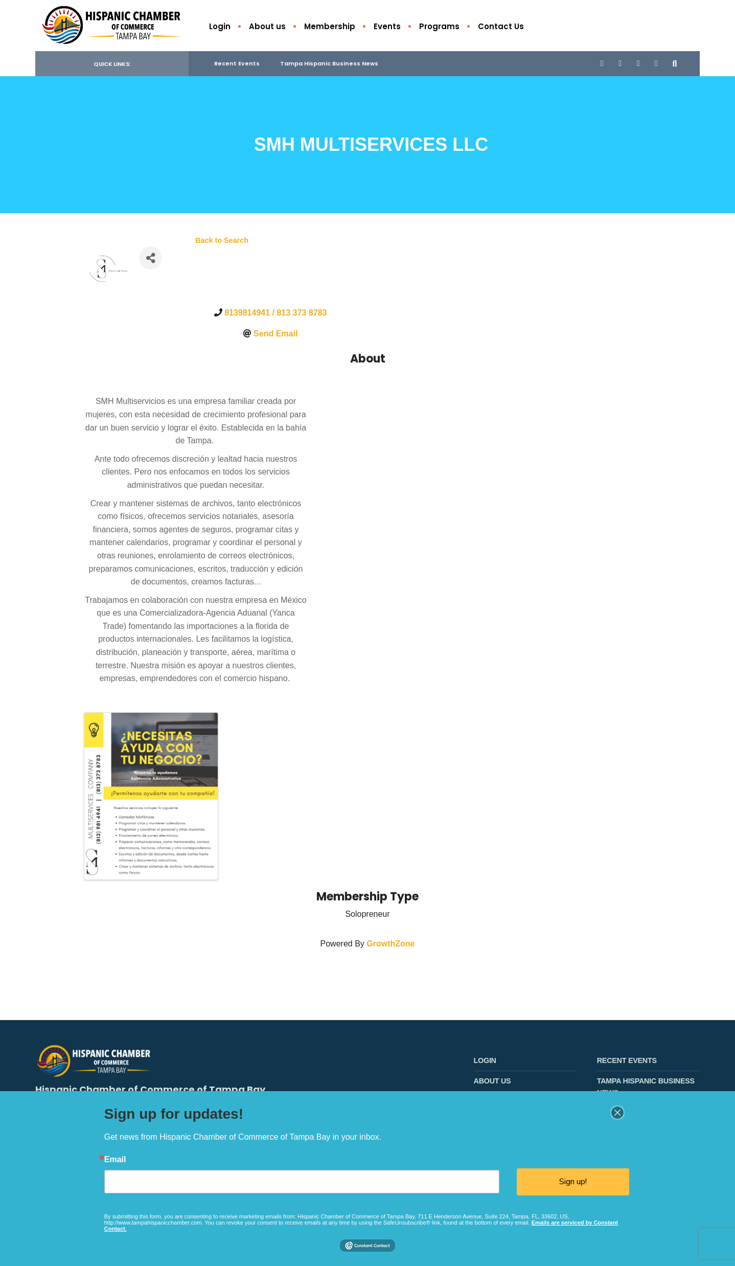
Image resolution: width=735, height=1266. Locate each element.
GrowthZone (390, 944)
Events (387, 26)
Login (220, 26)
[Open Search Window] (675, 64)
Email (115, 1160)
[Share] (150, 258)
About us (267, 26)
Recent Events (237, 64)
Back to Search (221, 241)
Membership (329, 26)
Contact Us (501, 26)
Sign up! (573, 1181)
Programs (439, 26)
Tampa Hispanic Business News (329, 64)
